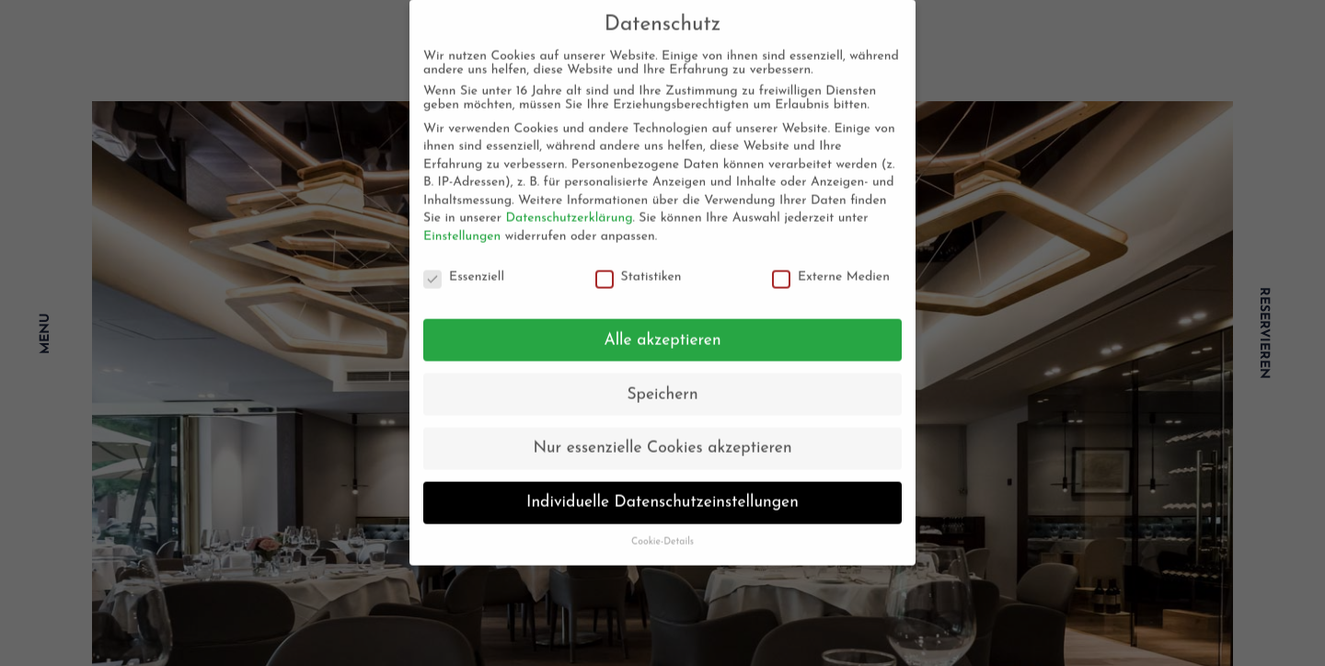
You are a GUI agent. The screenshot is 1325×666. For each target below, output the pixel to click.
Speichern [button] (662, 385)
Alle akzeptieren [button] (662, 331)
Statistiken (638, 268)
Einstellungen (462, 228)
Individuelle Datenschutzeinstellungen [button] (662, 493)
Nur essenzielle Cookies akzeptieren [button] (662, 439)
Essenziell (463, 268)
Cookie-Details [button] (662, 533)
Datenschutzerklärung (568, 209)
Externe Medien (831, 268)
